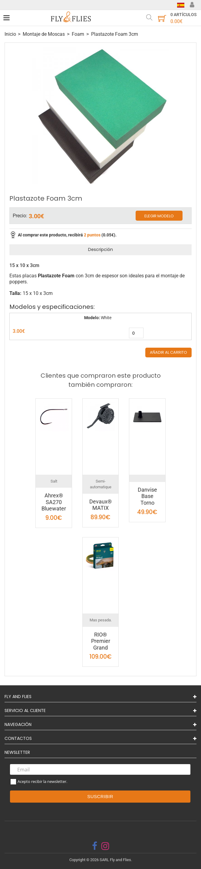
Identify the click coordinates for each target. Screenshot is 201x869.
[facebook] (94, 846)
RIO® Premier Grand (100, 641)
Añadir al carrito (168, 352)
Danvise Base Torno (147, 496)
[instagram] (105, 846)
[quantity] (136, 333)
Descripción (100, 249)
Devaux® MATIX (100, 504)
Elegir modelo (159, 216)
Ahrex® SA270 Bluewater (53, 502)
